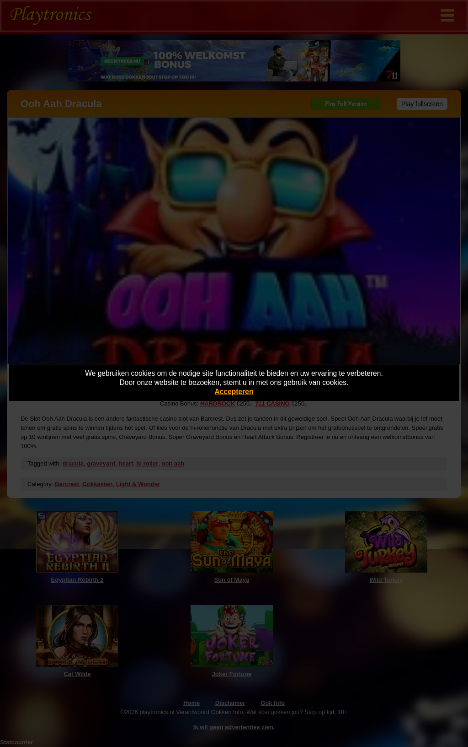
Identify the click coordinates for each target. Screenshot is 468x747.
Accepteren (234, 391)
